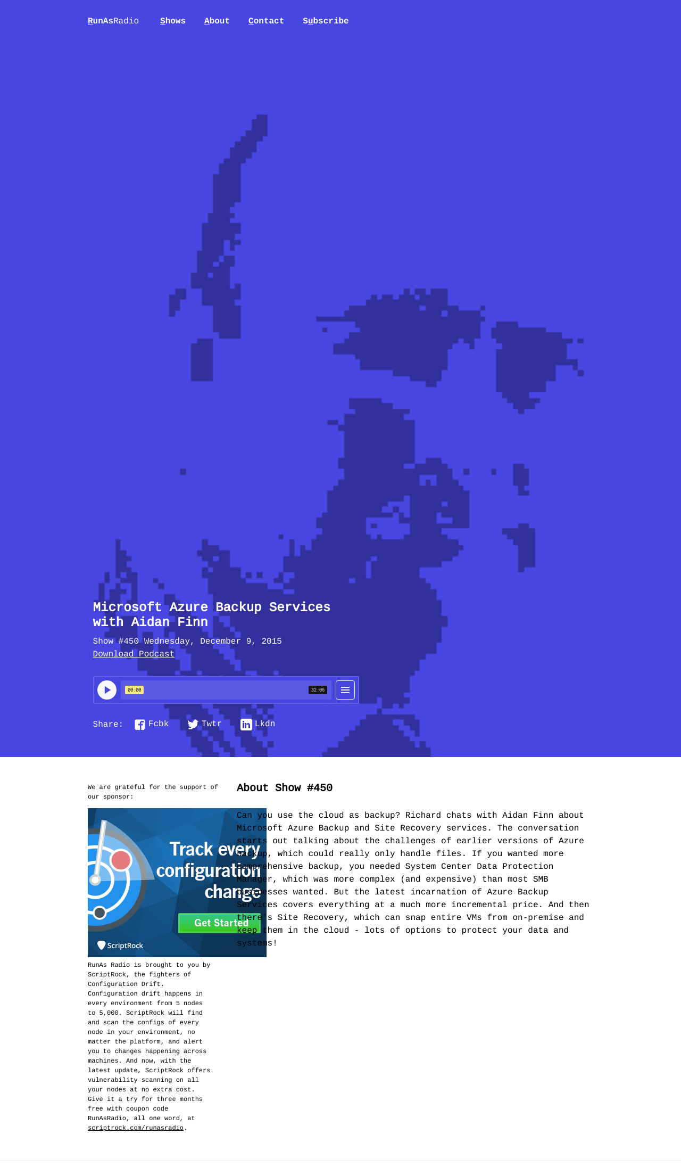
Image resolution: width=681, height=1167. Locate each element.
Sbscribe (325, 21)
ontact (266, 21)
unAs (113, 22)
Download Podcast (134, 655)
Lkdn (265, 724)
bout (217, 21)
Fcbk (158, 724)
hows (173, 21)
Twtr (212, 724)
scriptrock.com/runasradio (136, 1128)
